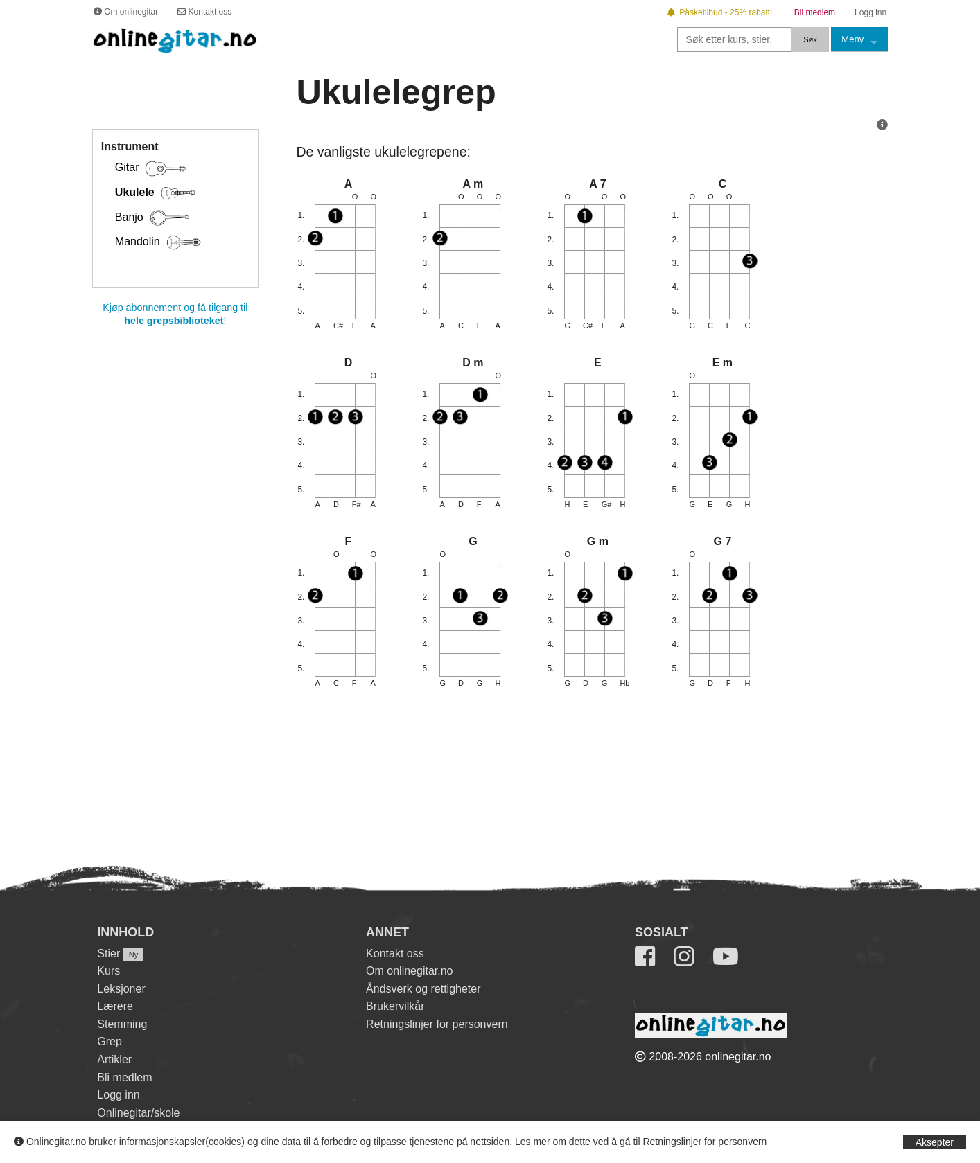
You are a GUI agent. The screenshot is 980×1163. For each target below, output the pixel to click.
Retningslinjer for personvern (704, 1141)
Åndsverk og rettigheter (423, 989)
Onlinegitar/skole (138, 1113)
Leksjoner (121, 989)
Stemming (122, 1024)
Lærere (115, 1006)
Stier (108, 953)
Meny (852, 39)
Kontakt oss (395, 953)
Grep (109, 1041)
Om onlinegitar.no (409, 971)
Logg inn (118, 1095)
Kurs (108, 971)
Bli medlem (124, 1077)
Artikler (114, 1059)
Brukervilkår (395, 1006)
